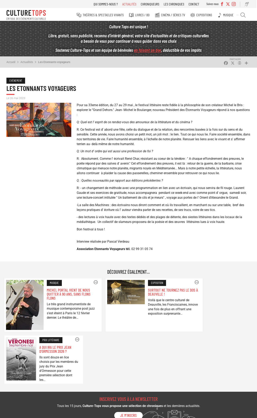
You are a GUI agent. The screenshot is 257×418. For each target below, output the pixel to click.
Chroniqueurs (151, 4)
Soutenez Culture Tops (98, 380)
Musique (230, 15)
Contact (195, 4)
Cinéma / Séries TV (175, 15)
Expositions (206, 15)
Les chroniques (175, 4)
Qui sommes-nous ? (107, 4)
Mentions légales (207, 412)
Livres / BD (145, 15)
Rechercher (244, 15)
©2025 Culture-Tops (182, 412)
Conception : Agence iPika (234, 412)
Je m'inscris (128, 359)
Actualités (131, 4)
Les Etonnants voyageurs (54, 63)
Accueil (10, 63)
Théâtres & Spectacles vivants (106, 15)
